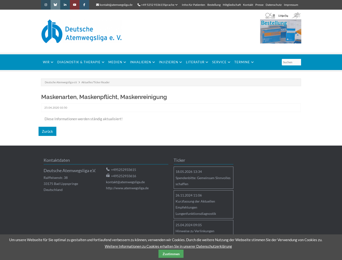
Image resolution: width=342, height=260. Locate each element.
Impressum (291, 5)
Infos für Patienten (193, 5)
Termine (242, 62)
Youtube (74, 5)
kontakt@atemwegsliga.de (116, 5)
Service (219, 62)
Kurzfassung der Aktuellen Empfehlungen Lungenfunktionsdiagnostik (196, 207)
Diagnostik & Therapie (79, 62)
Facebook (84, 5)
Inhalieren (140, 62)
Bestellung (214, 5)
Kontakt (248, 5)
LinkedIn (65, 5)
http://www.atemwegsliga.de (127, 188)
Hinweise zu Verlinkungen (195, 231)
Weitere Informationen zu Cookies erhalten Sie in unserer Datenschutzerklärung (168, 246)
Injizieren (168, 62)
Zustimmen (171, 254)
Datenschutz (274, 5)
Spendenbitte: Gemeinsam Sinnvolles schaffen (203, 181)
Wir (46, 62)
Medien (115, 62)
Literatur (195, 62)
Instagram (46, 5)
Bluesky (55, 5)
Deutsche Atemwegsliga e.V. (61, 82)
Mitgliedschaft (232, 5)
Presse (259, 5)
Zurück (47, 131)
